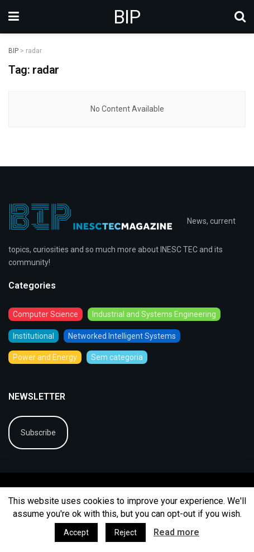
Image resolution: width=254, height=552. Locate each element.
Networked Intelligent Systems (122, 336)
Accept (76, 532)
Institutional (33, 336)
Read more (176, 532)
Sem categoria (117, 357)
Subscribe (38, 432)
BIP (127, 16)
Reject (125, 532)
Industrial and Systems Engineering (154, 314)
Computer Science (45, 314)
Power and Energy (45, 357)
